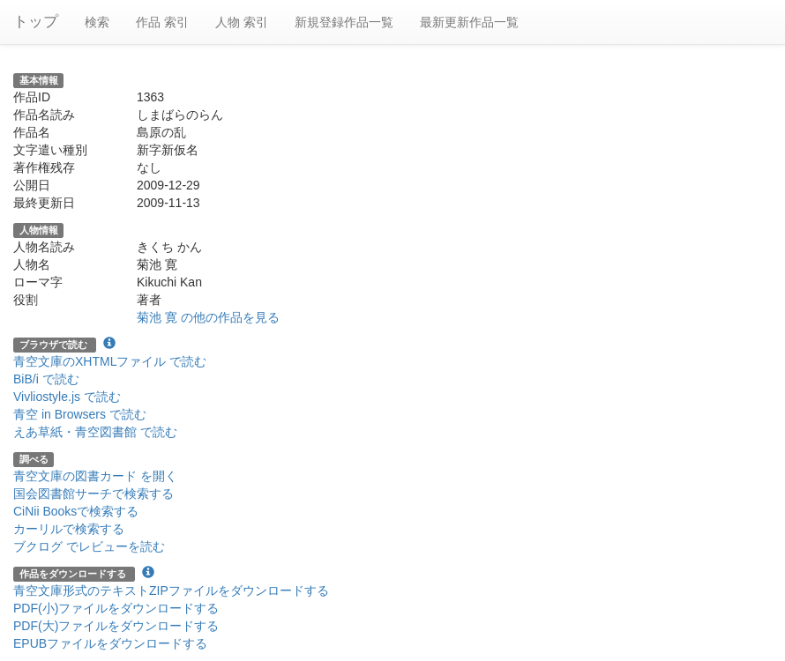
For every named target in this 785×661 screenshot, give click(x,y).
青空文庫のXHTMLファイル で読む (109, 361)
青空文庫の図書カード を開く (95, 476)
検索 (97, 22)
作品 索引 (162, 22)
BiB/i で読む (46, 379)
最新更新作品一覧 (469, 22)
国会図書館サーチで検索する (93, 493)
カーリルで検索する (68, 529)
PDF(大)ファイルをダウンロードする (116, 626)
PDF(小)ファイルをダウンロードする (116, 608)
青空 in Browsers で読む (79, 414)
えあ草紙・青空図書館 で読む (95, 432)
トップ (35, 21)
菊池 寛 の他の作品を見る (208, 317)
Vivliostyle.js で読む (67, 397)
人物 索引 (241, 22)
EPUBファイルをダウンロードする (110, 643)
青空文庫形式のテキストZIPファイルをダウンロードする (171, 590)
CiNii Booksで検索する (75, 511)
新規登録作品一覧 (344, 22)
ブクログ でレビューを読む (89, 546)
